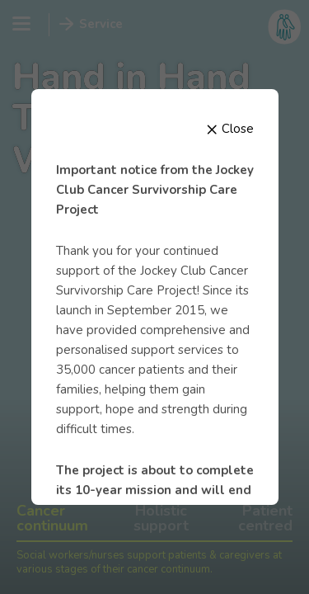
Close (230, 129)
